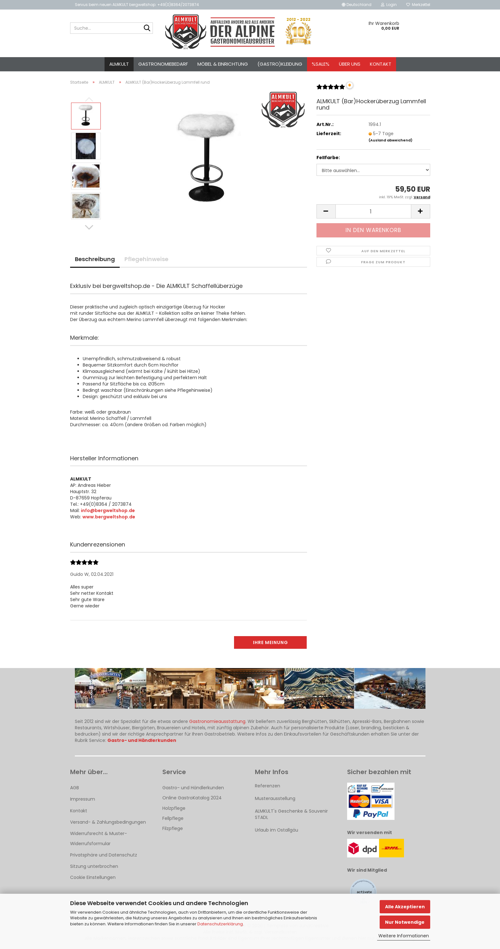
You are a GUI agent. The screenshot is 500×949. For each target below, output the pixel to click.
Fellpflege (173, 818)
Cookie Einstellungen (93, 877)
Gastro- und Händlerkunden (193, 788)
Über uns (349, 64)
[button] (356, 4)
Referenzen (267, 786)
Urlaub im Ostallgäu (276, 830)
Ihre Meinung (270, 642)
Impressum (82, 799)
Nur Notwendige (405, 922)
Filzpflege (172, 828)
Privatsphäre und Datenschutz (103, 855)
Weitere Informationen (403, 936)
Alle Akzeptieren (405, 907)
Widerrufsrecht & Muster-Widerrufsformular (98, 838)
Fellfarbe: (328, 157)
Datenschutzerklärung (220, 924)
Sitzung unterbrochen (94, 866)
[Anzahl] (373, 211)
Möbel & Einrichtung (222, 64)
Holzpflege (173, 808)
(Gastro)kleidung (279, 64)
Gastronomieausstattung (217, 721)
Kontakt (380, 64)
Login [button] (389, 4)
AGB (74, 788)
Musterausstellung (275, 798)
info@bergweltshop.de (108, 510)
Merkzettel (418, 4)
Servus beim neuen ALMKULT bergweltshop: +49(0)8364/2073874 (137, 4)
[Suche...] (147, 28)
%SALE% (320, 64)
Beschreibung (95, 259)
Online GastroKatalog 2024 (192, 798)
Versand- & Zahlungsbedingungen (108, 822)
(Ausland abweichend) (391, 140)
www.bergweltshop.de (108, 517)
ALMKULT (119, 64)
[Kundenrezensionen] (330, 89)
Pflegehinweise (146, 259)
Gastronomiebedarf (163, 64)
